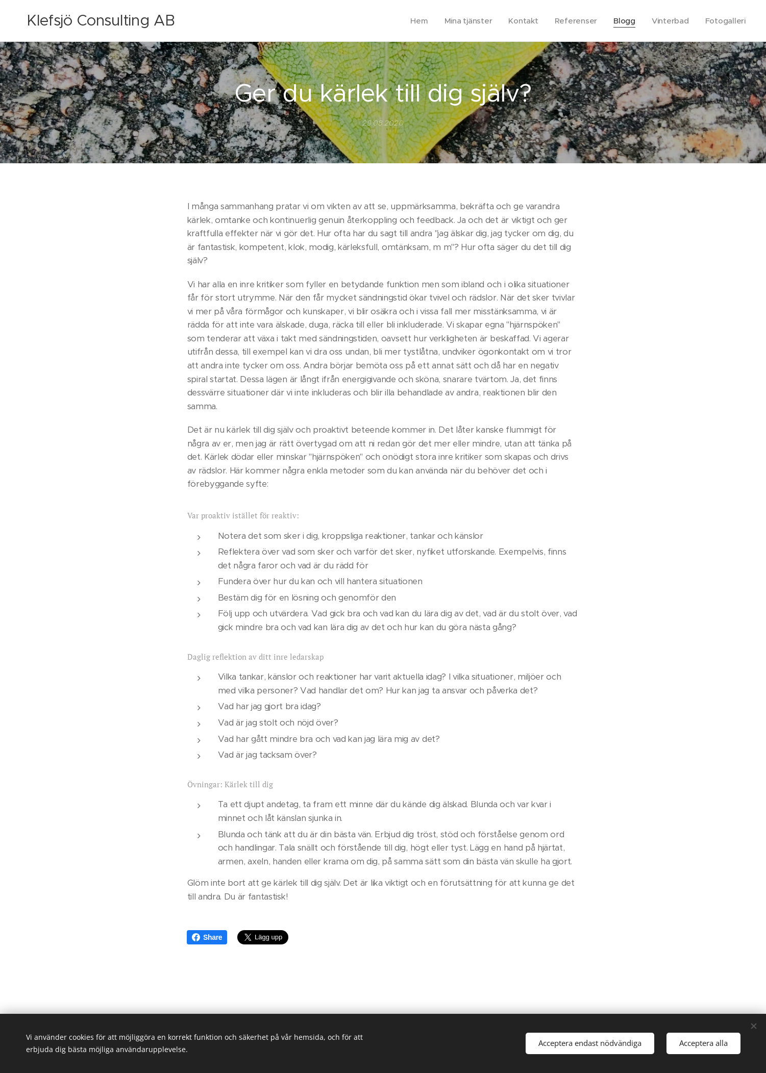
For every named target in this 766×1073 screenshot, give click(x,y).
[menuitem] (415, 21)
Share (207, 937)
